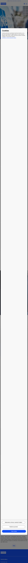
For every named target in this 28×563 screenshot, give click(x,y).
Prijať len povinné (14, 526)
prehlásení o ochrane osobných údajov (9, 37)
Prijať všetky (14, 531)
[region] (14, 281)
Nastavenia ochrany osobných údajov (13, 522)
